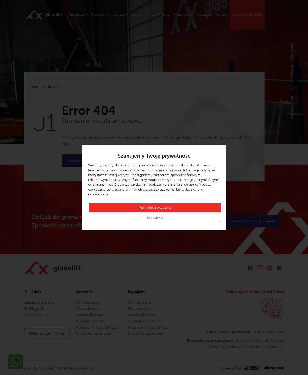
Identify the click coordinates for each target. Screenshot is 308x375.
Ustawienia (155, 218)
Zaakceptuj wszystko (155, 208)
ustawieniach (98, 194)
